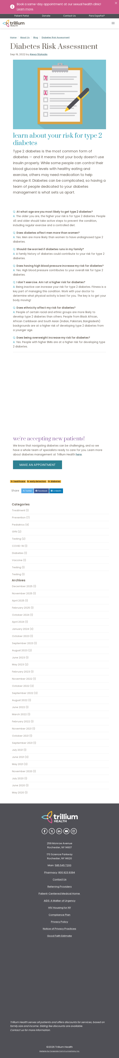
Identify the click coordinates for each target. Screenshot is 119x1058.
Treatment (20, 510)
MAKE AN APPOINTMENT (37, 465)
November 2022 (24, 678)
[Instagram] (74, 831)
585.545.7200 (63, 865)
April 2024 (20, 621)
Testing (18, 538)
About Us (25, 37)
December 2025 (24, 586)
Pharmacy (50, 872)
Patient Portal (21, 15)
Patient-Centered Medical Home (59, 893)
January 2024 (22, 629)
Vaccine (19, 560)
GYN (16, 531)
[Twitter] (52, 831)
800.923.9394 (66, 872)
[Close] (116, 3)
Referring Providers (59, 886)
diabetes (54, 481)
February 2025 (23, 607)
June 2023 (20, 657)
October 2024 (22, 614)
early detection (36, 481)
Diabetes (19, 553)
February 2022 (23, 721)
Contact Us (69, 15)
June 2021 (20, 757)
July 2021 (19, 749)
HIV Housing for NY (59, 907)
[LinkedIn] (59, 831)
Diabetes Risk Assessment (56, 37)
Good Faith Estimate (59, 935)
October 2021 (22, 735)
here (79, 454)
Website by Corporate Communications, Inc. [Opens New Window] (59, 1051)
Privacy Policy (59, 921)
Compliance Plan (59, 914)
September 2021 (24, 743)
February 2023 (23, 671)
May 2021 (20, 764)
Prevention (21, 517)
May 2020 (20, 792)
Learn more (25, 9)
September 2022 (25, 693)
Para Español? (97, 15)
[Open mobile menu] (113, 23)
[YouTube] (66, 831)
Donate (46, 15)
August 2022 (21, 700)
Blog (35, 37)
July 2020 (19, 778)
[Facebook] (45, 831)
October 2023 (22, 636)
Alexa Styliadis (38, 54)
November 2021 (23, 728)
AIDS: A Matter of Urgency (59, 900)
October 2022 (23, 686)
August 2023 (22, 650)
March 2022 (21, 714)
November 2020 (24, 771)
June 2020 (20, 785)
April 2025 (20, 600)
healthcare (18, 481)
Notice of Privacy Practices (59, 928)
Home (13, 37)
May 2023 (20, 664)
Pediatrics (20, 524)
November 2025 (24, 593)
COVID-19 (19, 546)
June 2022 (20, 707)
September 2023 (24, 643)
